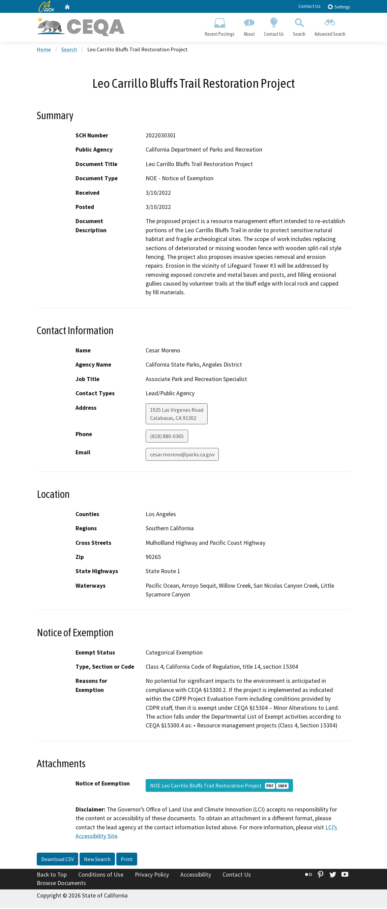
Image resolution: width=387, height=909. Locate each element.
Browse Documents (61, 884)
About (249, 26)
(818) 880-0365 (167, 436)
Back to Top (52, 875)
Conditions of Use (100, 875)
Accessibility (195, 875)
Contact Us (309, 6)
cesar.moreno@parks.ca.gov (182, 455)
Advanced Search (330, 26)
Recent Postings (219, 26)
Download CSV (57, 859)
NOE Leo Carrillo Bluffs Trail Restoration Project (219, 786)
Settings (338, 6)
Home (44, 50)
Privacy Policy (152, 875)
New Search (97, 859)
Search (299, 26)
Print (127, 859)
